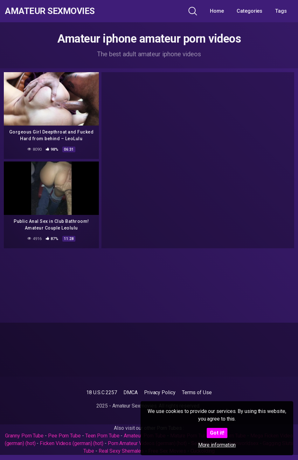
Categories (249, 11)
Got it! (217, 433)
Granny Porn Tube (24, 436)
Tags (281, 11)
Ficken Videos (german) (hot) (71, 443)
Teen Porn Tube (102, 436)
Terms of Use (197, 392)
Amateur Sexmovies (50, 11)
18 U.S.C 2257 (101, 392)
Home (217, 11)
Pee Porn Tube (64, 436)
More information (217, 445)
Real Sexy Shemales (121, 451)
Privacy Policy (160, 392)
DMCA (130, 392)
